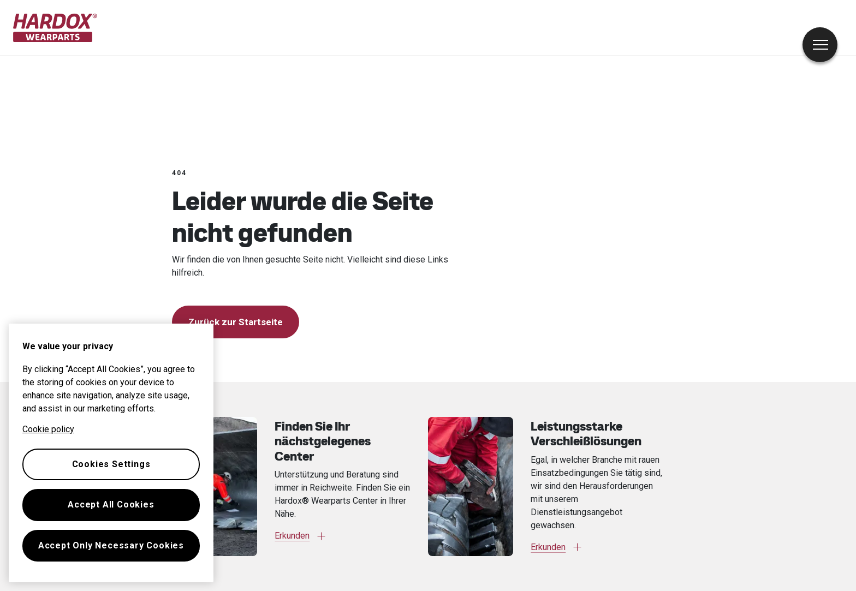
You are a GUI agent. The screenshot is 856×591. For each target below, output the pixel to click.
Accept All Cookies (111, 504)
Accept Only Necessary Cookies (111, 545)
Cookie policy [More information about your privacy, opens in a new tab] (48, 429)
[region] (111, 453)
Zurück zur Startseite (235, 322)
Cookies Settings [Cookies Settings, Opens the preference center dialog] (111, 464)
